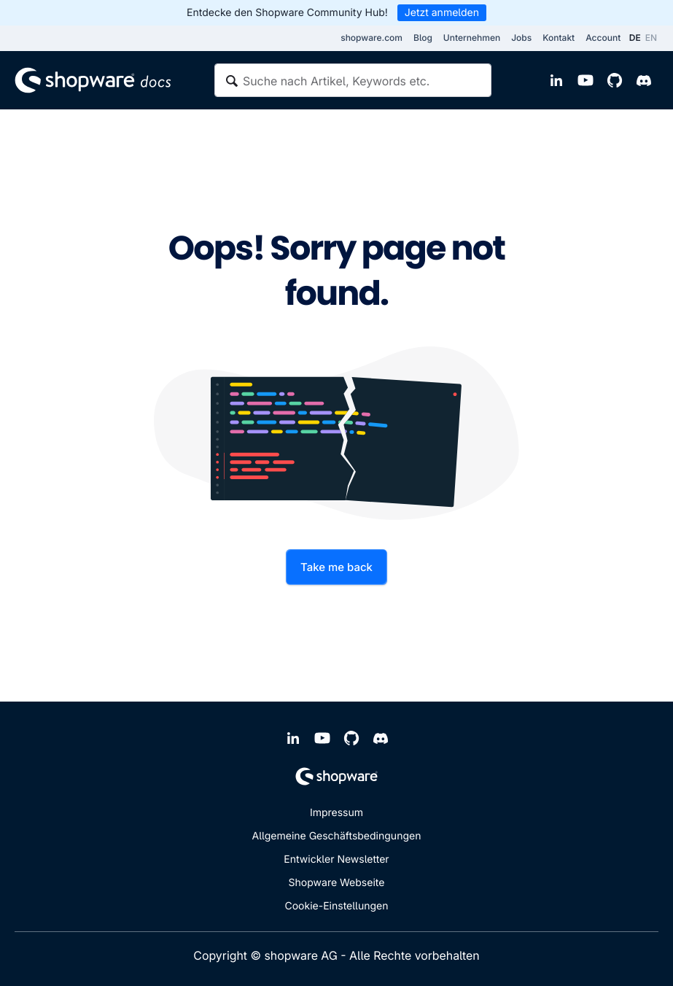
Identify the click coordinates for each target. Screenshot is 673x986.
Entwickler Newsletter (336, 859)
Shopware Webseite (337, 883)
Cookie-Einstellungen (336, 906)
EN (651, 37)
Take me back (336, 567)
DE (635, 37)
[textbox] (352, 80)
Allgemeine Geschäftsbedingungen (336, 836)
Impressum (336, 813)
